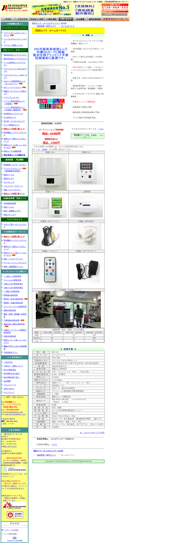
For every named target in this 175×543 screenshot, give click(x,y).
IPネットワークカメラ (12, 87)
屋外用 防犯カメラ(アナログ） (16, 59)
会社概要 (7, 381)
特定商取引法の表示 (11, 374)
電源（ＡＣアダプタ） (12, 190)
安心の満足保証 (10, 370)
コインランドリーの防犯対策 (15, 307)
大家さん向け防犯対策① (13, 284)
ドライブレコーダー (11, 97)
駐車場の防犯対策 (11, 295)
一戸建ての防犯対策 (11, 291)
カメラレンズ (9, 182)
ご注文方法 (8, 362)
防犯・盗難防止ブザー (12, 211)
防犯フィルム (9, 207)
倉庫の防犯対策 (10, 310)
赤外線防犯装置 (10, 203)
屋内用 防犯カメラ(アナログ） (16, 55)
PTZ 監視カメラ (10, 117)
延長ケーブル (9, 175)
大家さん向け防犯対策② (13, 288)
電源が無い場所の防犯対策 (14, 324)
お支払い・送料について (13, 366)
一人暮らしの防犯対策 (12, 276)
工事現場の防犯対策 (11, 320)
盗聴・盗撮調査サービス (13, 267)
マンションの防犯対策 (12, 280)
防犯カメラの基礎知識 (12, 151)
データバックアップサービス (15, 263)
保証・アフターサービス (13, 259)
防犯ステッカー (10, 215)
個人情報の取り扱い (11, 377)
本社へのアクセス (10, 446)
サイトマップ (9, 392)
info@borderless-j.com (15, 412)
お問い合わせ (9, 389)
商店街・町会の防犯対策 (13, 299)
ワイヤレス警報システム (13, 45)
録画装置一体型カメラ (46, 26)
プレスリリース (10, 385)
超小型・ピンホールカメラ (14, 121)
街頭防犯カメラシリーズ (13, 114)
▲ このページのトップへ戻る (92, 433)
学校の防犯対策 (10, 336)
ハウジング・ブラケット (13, 186)
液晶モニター (9, 178)
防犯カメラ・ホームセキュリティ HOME (49, 23)
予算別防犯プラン (11, 352)
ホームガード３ (67, 26)
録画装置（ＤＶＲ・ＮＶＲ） (15, 165)
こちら (101, 129)
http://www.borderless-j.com (15, 414)
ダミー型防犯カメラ (11, 125)
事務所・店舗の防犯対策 (13, 303)
